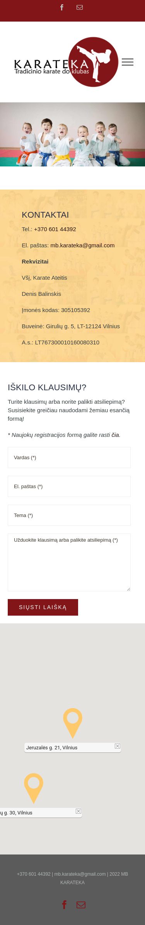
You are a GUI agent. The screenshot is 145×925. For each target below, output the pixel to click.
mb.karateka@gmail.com (82, 245)
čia (115, 434)
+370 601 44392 (55, 229)
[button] (72, 723)
